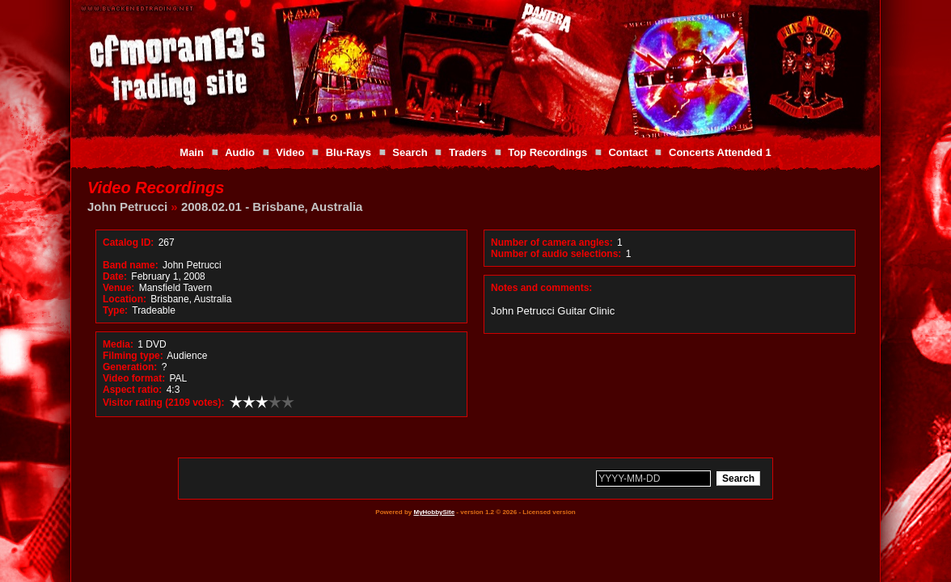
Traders (468, 152)
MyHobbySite (433, 512)
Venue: (118, 287)
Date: (115, 276)
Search (409, 152)
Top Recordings (547, 152)
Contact (627, 152)
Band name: (130, 265)
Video (290, 152)
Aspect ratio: (132, 389)
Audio (240, 152)
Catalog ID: (128, 242)
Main (192, 152)
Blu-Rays (348, 152)
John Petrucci (127, 206)
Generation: (130, 367)
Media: (118, 344)
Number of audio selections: (556, 253)
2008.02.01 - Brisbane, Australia (272, 206)
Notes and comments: (541, 287)
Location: (124, 299)
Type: (115, 310)
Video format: (134, 378)
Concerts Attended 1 (720, 152)
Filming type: (133, 355)
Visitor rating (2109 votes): (164, 402)
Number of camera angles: (552, 242)
